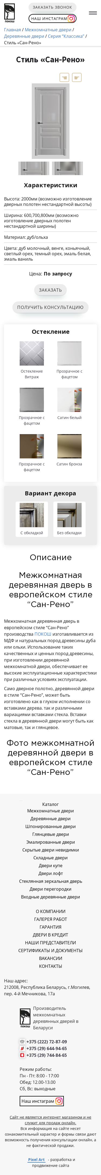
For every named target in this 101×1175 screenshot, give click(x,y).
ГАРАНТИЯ (50, 927)
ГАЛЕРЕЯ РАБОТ (50, 919)
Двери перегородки (50, 889)
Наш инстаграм (49, 18)
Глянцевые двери (50, 834)
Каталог (50, 804)
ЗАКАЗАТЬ (50, 290)
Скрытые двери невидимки (50, 850)
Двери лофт (51, 873)
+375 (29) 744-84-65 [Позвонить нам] (46, 1055)
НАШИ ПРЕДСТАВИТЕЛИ (50, 943)
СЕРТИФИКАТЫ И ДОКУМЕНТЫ (50, 950)
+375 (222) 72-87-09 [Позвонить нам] (46, 1041)
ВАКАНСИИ (50, 958)
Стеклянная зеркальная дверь (50, 881)
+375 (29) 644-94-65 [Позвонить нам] (46, 1048)
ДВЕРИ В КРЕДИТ (50, 935)
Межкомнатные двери (50, 811)
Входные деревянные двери (50, 897)
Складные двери (50, 858)
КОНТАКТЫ (50, 966)
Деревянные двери (50, 819)
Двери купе (50, 866)
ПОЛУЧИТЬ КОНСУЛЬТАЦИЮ (50, 307)
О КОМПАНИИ (50, 911)
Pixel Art (36, 1159)
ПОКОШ (43, 634)
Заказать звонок (52, 7)
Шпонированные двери (50, 826)
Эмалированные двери (50, 842)
